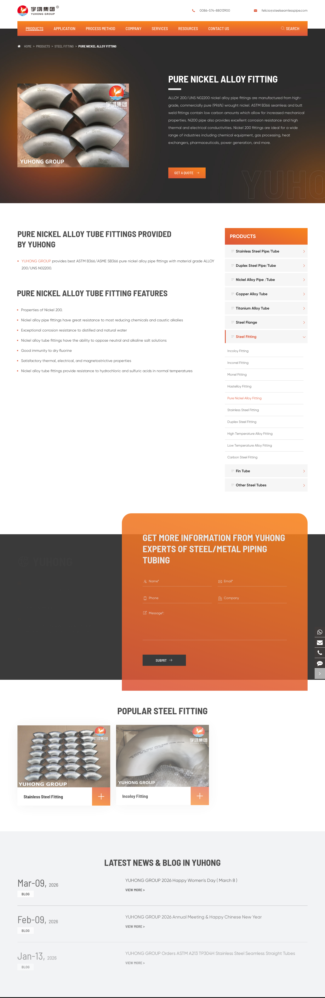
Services (160, 28)
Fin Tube (240, 471)
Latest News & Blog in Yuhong (162, 864)
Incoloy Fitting (238, 351)
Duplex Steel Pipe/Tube (253, 265)
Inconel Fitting (238, 363)
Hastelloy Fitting (239, 386)
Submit (165, 658)
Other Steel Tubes (248, 485)
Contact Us (218, 28)
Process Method (100, 28)
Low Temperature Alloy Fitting (249, 445)
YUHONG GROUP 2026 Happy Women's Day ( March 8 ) (183, 877)
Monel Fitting (237, 374)
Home (28, 46)
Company (133, 28)
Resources (188, 28)
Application (64, 28)
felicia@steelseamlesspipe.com (285, 10)
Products (34, 28)
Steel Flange (244, 322)
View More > (135, 887)
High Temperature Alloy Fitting (250, 434)
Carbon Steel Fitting (242, 457)
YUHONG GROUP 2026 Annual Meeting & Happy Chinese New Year (195, 914)
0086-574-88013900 (215, 10)
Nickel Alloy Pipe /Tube (253, 279)
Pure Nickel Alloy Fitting (97, 46)
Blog (26, 891)
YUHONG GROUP (36, 263)
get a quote (187, 172)
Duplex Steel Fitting (241, 422)
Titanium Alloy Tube (250, 308)
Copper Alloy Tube (249, 293)
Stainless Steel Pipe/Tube (255, 251)
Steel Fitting (64, 46)
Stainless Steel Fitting (243, 410)
